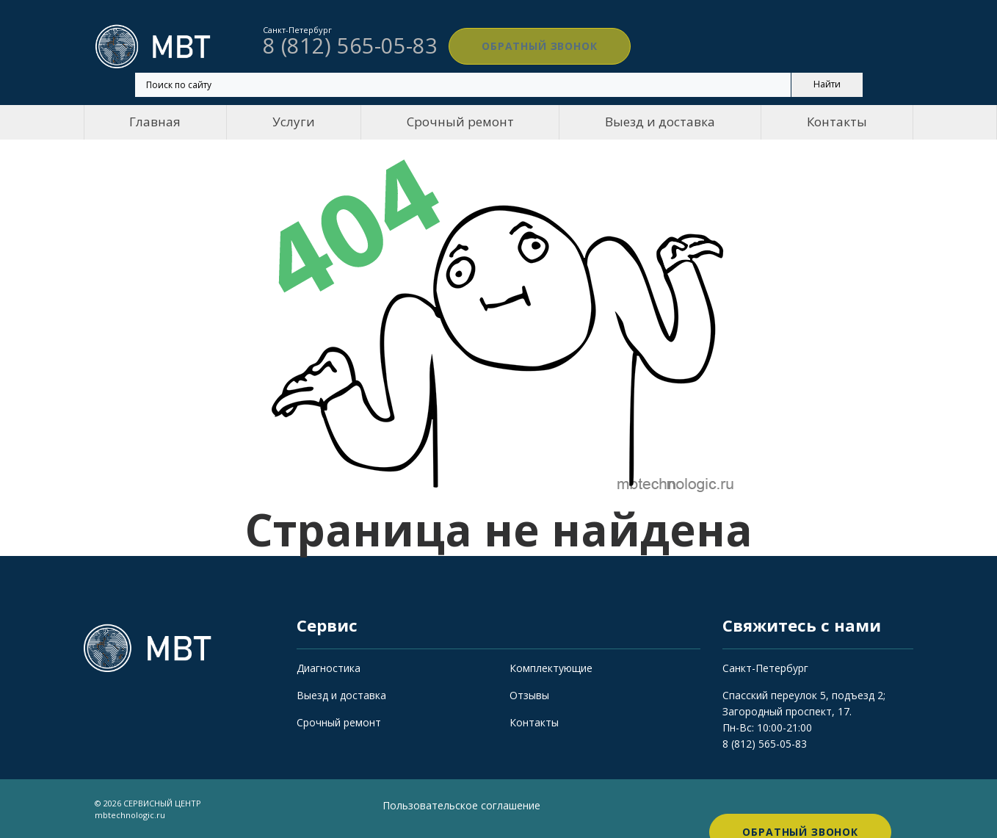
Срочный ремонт (460, 121)
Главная (155, 121)
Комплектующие (551, 668)
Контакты (837, 121)
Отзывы (529, 695)
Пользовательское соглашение (461, 805)
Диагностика (328, 668)
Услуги (293, 121)
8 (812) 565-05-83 (764, 744)
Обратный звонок (521, 46)
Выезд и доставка (660, 121)
